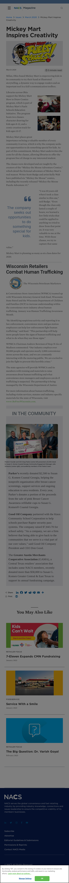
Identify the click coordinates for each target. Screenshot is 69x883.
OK (42, 878)
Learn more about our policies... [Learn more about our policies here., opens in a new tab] (19, 874)
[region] (34, 874)
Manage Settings (25, 878)
